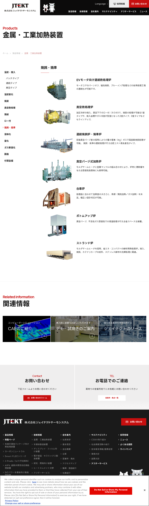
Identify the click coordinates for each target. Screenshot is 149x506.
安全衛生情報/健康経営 (102, 450)
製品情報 (9, 436)
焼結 (6, 114)
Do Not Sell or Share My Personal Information (110, 490)
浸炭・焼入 (9, 72)
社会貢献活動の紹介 (100, 446)
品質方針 (95, 460)
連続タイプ (11, 83)
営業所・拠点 (69, 460)
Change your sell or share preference (22, 503)
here (34, 482)
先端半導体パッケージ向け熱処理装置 (17, 447)
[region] (74, 490)
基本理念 (67, 446)
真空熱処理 (9, 107)
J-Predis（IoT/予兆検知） (17, 462)
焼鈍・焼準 (9, 127)
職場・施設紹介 (70, 469)
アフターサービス (128, 11)
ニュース (143, 11)
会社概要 (67, 450)
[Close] (145, 490)
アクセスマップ (69, 465)
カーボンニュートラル (15, 453)
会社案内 (67, 436)
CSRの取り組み (98, 441)
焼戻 (6, 101)
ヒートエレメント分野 (44, 469)
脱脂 (6, 154)
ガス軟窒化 (9, 147)
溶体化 (7, 134)
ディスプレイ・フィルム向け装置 (45, 451)
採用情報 (124, 436)
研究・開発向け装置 (43, 465)
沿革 (65, 455)
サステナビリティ (99, 436)
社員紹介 (67, 474)
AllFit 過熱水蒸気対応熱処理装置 (17, 468)
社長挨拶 (67, 441)
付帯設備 (8, 161)
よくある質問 (126, 446)
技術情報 (83, 11)
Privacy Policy (11, 500)
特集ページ (10, 441)
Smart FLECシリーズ (15, 458)
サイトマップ (126, 450)
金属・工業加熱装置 (43, 441)
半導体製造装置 (41, 446)
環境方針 (95, 455)
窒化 (6, 141)
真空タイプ (11, 87)
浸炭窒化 (8, 94)
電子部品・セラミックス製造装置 (46, 459)
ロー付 (7, 121)
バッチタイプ (12, 78)
